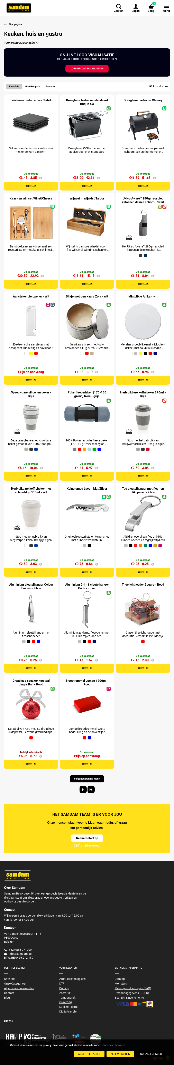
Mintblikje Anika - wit (142, 297)
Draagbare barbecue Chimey (143, 100)
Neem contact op (87, 839)
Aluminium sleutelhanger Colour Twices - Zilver (31, 587)
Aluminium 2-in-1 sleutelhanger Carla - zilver (87, 587)
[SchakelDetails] (151, 1054)
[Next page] (83, 790)
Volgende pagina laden (87, 779)
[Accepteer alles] (89, 1054)
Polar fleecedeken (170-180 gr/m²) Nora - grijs (87, 395)
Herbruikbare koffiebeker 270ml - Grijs (143, 395)
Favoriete (14, 86)
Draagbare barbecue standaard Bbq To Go (87, 102)
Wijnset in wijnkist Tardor (87, 199)
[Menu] (164, 8)
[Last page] (91, 790)
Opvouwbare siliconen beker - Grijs (31, 395)
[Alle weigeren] (120, 1054)
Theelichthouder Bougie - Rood (143, 585)
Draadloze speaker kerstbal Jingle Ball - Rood (31, 683)
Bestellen (31, 186)
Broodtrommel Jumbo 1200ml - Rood (87, 683)
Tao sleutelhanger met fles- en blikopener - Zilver (143, 491)
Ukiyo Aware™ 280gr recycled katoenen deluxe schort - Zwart (143, 200)
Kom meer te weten (114, 1045)
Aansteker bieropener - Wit (31, 297)
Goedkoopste (32, 86)
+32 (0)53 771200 (20, 950)
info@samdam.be (20, 954)
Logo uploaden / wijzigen (87, 68)
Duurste (50, 86)
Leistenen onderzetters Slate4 (31, 100)
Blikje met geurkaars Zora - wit (87, 297)
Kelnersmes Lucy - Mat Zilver (87, 489)
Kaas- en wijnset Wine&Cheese (31, 199)
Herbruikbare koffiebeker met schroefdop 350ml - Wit (31, 491)
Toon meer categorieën (19, 42)
